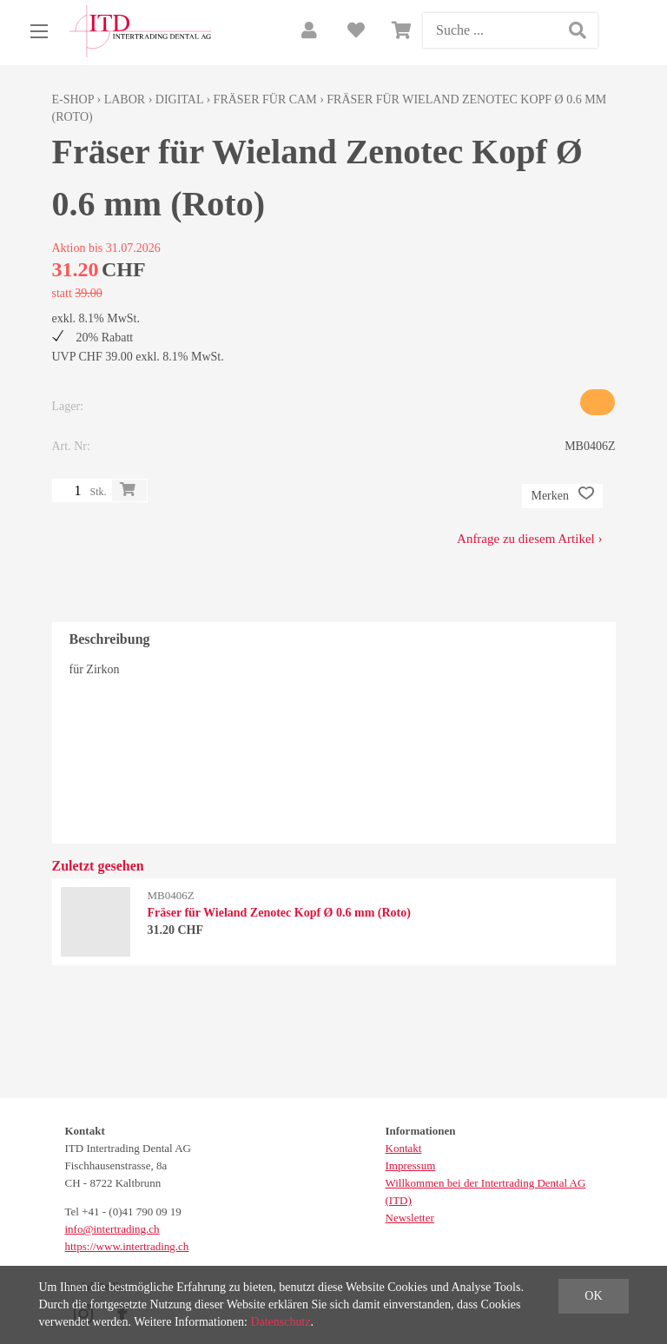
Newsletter (410, 1217)
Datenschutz (280, 1321)
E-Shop (73, 99)
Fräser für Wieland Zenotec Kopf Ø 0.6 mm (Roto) (279, 912)
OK (593, 1295)
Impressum (411, 1165)
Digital (179, 99)
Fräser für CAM (265, 99)
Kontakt (404, 1148)
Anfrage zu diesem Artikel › (529, 539)
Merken (562, 496)
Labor (124, 99)
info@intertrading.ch (112, 1228)
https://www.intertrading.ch (127, 1246)
